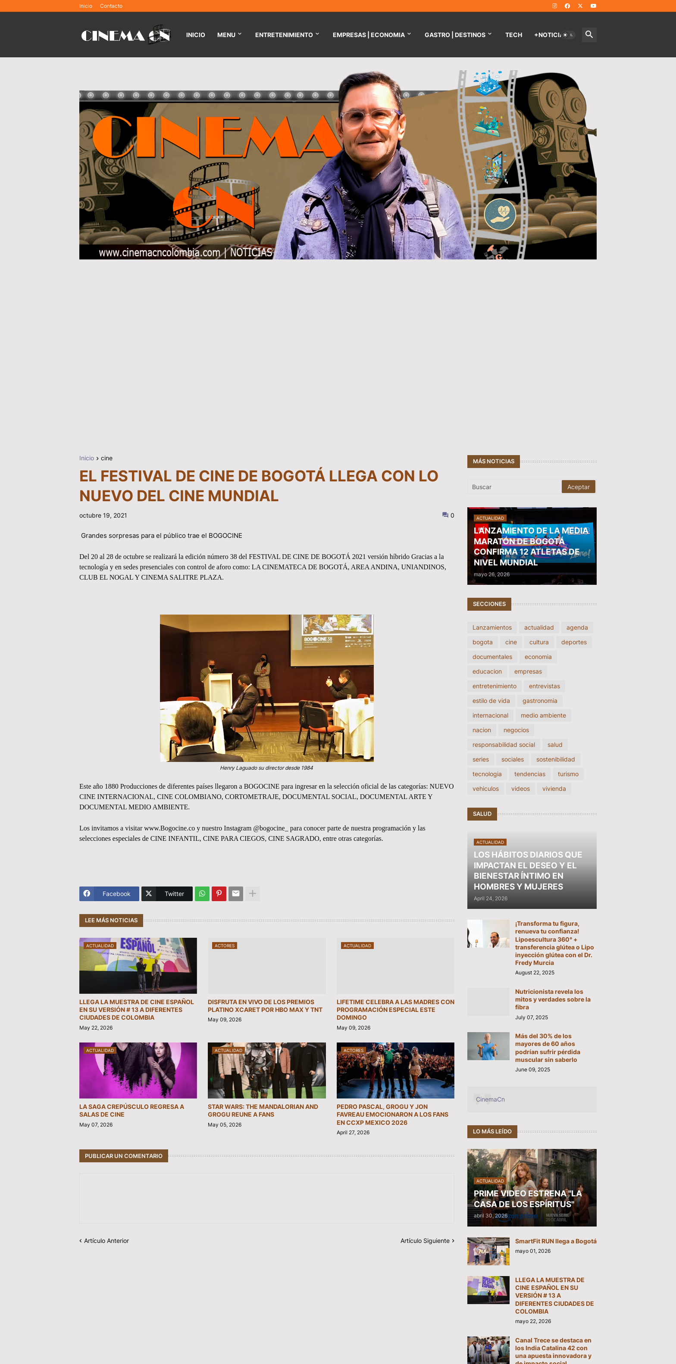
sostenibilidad (555, 759)
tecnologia (487, 773)
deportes (574, 642)
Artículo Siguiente (425, 1240)
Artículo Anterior (106, 1240)
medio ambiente (543, 715)
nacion (482, 730)
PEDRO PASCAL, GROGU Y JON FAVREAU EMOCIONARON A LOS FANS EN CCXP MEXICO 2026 (392, 1114)
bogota (483, 642)
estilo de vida (491, 700)
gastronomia (540, 700)
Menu (226, 34)
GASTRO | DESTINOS (455, 34)
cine (107, 458)
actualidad (539, 627)
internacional (490, 715)
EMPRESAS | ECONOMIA (369, 34)
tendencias (529, 773)
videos (520, 788)
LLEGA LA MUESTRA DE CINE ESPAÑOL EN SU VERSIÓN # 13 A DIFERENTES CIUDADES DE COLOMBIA (136, 1009)
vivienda (554, 788)
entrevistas (544, 686)
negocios (516, 730)
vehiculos (486, 788)
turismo (568, 773)
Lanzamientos (492, 627)
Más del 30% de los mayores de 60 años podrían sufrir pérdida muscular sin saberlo (547, 1047)
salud (555, 744)
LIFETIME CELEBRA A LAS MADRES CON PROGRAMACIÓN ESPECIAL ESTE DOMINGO (395, 1009)
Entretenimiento (284, 34)
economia (538, 656)
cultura (539, 642)
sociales (512, 759)
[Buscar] (515, 486)
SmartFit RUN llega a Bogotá (556, 1241)
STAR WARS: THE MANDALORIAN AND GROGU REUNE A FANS (263, 1110)
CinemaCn (490, 1099)
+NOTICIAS (551, 34)
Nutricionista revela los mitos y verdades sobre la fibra (553, 999)
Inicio (85, 6)
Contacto (111, 6)
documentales (492, 656)
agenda (577, 627)
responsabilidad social (504, 744)
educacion (487, 671)
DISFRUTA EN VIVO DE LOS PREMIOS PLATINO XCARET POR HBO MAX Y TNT (265, 1005)
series (481, 759)
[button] (568, 35)
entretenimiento (494, 686)
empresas (528, 671)
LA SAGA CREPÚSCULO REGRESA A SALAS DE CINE (131, 1110)
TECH (513, 34)
